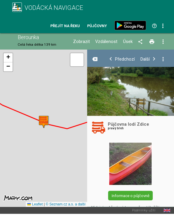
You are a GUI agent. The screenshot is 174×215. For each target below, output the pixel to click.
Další (145, 59)
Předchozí (125, 59)
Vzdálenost (106, 41)
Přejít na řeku (65, 26)
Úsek (128, 41)
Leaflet (35, 204)
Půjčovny (97, 26)
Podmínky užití (143, 210)
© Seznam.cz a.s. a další (66, 204)
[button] (43, 122)
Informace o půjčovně (130, 196)
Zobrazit (81, 41)
